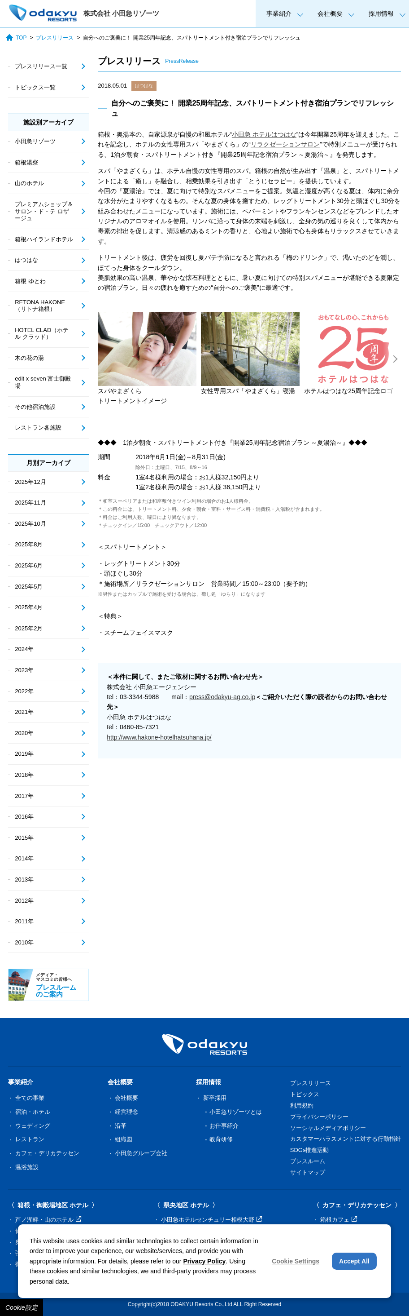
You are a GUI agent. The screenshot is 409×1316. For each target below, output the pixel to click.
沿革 (120, 1125)
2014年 (24, 858)
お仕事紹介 (224, 1125)
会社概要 (330, 13)
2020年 (24, 733)
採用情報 (381, 13)
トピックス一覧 (35, 87)
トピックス (304, 1094)
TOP (15, 37)
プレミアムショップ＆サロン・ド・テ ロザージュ (44, 211)
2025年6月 (29, 565)
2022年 (24, 691)
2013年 (24, 879)
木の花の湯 (29, 357)
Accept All (354, 1261)
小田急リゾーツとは (235, 1111)
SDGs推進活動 (309, 1150)
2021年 (24, 712)
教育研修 (221, 1139)
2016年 (24, 816)
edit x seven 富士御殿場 (43, 382)
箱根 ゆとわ (30, 281)
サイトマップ (307, 1172)
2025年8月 (29, 544)
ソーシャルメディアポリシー (328, 1128)
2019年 (24, 753)
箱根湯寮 (26, 162)
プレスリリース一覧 (41, 66)
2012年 (24, 900)
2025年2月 (29, 628)
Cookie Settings (295, 1261)
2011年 (24, 921)
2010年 (24, 942)
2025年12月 (30, 482)
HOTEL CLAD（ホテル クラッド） (42, 334)
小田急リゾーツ (35, 141)
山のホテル (29, 183)
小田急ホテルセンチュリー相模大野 (211, 1219)
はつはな (144, 85)
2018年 (24, 774)
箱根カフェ (338, 1219)
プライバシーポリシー (319, 1116)
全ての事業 (29, 1097)
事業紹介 (279, 13)
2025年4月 (29, 607)
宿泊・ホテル (32, 1111)
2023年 (24, 670)
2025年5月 (29, 586)
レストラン (29, 1139)
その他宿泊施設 (35, 406)
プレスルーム (307, 1161)
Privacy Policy (204, 1261)
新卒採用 (214, 1097)
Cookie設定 (21, 1307)
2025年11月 (30, 502)
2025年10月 (30, 523)
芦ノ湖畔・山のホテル (48, 1219)
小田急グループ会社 (141, 1153)
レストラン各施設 (38, 427)
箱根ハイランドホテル (44, 239)
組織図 (123, 1139)
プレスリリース (55, 38)
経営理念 (126, 1111)
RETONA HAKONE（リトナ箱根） (40, 306)
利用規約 (301, 1105)
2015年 (24, 837)
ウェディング (32, 1125)
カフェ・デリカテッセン (47, 1153)
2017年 (24, 796)
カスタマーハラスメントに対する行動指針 (345, 1138)
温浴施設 (27, 1167)
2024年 (24, 649)
